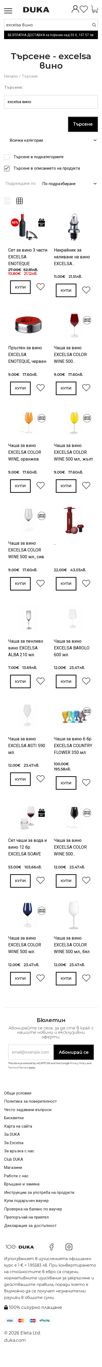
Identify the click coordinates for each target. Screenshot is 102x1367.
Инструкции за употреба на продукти (39, 1203)
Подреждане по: (20, 182)
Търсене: (13, 86)
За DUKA (12, 1145)
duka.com (15, 1351)
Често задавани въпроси (27, 1120)
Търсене (30, 76)
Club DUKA (13, 1170)
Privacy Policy (78, 1074)
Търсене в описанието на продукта (49, 167)
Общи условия (17, 1104)
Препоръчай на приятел (26, 1228)
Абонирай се (74, 1063)
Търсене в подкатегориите (40, 156)
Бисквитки (14, 1128)
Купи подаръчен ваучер (26, 1211)
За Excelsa (13, 1153)
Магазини (13, 1178)
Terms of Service (18, 1078)
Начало (11, 76)
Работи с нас (16, 1186)
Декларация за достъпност (30, 1236)
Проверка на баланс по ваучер (33, 1219)
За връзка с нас (19, 1161)
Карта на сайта (18, 1137)
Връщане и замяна (21, 1194)
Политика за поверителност (30, 1112)
